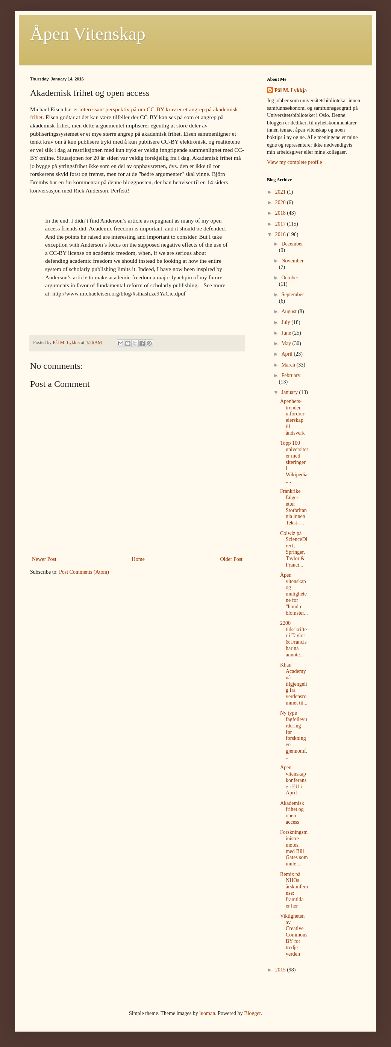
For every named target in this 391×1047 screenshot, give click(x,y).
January (290, 392)
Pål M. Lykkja (290, 90)
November (292, 261)
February (290, 375)
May (286, 343)
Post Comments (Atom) (84, 572)
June (286, 333)
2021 (281, 192)
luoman (207, 1013)
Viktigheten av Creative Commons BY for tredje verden (294, 935)
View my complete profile (294, 162)
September (292, 294)
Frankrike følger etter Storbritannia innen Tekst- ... (293, 507)
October (289, 277)
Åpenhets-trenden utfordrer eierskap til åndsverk (292, 417)
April (287, 354)
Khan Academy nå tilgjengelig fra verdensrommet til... (294, 684)
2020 (281, 202)
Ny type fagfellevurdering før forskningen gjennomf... (293, 735)
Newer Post (44, 559)
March (288, 365)
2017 (281, 224)
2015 (281, 970)
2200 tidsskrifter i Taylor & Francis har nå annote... (293, 639)
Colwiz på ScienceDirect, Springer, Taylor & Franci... (294, 549)
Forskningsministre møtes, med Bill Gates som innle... (294, 848)
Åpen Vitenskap (87, 34)
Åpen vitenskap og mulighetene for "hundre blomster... (294, 594)
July (286, 322)
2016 (281, 234)
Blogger (252, 1013)
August (289, 311)
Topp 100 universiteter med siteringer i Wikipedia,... (294, 462)
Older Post (231, 559)
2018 (281, 213)
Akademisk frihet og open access (292, 812)
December (292, 244)
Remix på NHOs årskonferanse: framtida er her (294, 890)
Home (138, 559)
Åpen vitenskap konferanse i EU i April (293, 780)
